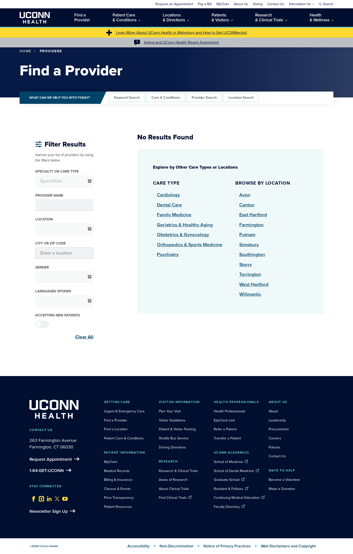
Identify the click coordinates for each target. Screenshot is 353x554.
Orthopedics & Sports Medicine (189, 244)
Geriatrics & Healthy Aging (185, 224)
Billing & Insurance (118, 479)
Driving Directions (172, 447)
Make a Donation (282, 488)
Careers (275, 438)
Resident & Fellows (228, 488)
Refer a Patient (225, 429)
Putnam (247, 234)
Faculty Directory (227, 506)
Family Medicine (174, 214)
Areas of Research (174, 479)
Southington (252, 254)
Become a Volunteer (284, 479)
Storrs (245, 264)
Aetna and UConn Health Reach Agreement (181, 42)
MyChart (110, 461)
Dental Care (169, 204)
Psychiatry (168, 254)
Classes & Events (117, 488)
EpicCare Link (224, 420)
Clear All (84, 337)
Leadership (277, 420)
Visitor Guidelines (172, 420)
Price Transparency (119, 497)
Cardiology (168, 194)
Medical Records (117, 470)
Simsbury (249, 244)
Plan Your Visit (170, 411)
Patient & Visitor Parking (177, 429)
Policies (274, 447)
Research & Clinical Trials (178, 470)
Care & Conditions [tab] (165, 97)
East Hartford (253, 214)
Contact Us (277, 456)
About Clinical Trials (174, 488)
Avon (244, 194)
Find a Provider (115, 420)
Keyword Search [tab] (127, 97)
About (273, 411)
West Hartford (253, 284)
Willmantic (250, 294)
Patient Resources (118, 506)
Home (25, 51)
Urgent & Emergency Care (124, 411)
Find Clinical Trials (173, 497)
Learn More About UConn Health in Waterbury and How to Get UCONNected (181, 32)
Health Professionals (229, 411)
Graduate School (227, 479)
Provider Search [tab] (204, 97)
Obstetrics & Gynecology (183, 234)
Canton (246, 204)
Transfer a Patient (227, 438)
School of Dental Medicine (234, 470)
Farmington (251, 224)
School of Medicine (228, 461)
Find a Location (115, 429)
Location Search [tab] (241, 97)
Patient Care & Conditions (124, 438)
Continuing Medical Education (237, 497)
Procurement (279, 429)
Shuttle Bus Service (174, 438)
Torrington (250, 274)
